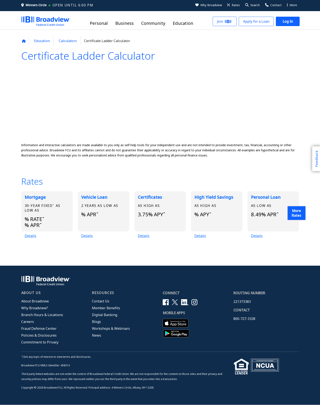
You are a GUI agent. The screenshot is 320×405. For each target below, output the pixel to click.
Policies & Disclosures (39, 335)
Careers (27, 321)
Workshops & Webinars (111, 328)
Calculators (68, 40)
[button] (252, 5)
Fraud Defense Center (39, 328)
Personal (99, 23)
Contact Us (100, 301)
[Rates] (233, 5)
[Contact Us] (273, 5)
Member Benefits (106, 308)
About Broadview (35, 301)
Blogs (96, 321)
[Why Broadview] (208, 5)
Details (30, 235)
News (96, 335)
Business (124, 23)
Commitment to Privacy (40, 342)
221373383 (242, 301)
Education (183, 23)
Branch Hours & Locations (42, 314)
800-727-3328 (244, 318)
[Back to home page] (24, 41)
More (292, 5)
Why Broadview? (34, 308)
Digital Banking (104, 314)
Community (153, 23)
